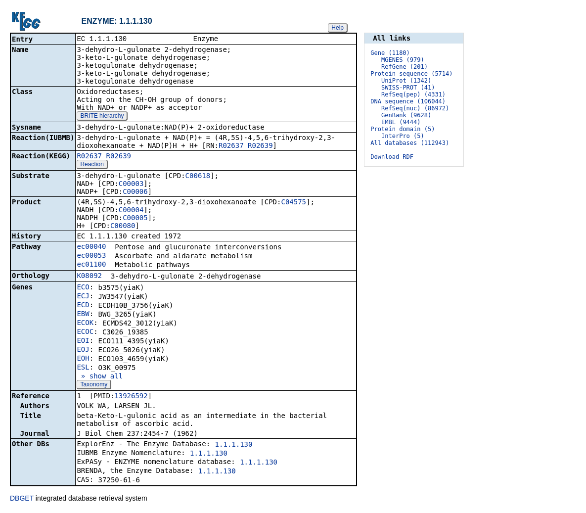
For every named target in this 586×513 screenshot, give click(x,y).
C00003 (131, 184)
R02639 (260, 146)
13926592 (130, 397)
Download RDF (391, 156)
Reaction (91, 165)
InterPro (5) (402, 136)
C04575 (293, 203)
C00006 (135, 192)
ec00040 (91, 247)
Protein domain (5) (402, 129)
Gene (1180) (389, 52)
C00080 (122, 227)
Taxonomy (93, 385)
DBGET (22, 499)
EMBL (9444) (400, 122)
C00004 (131, 211)
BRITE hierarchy (102, 116)
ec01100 (91, 265)
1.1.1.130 (234, 445)
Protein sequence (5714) (411, 73)
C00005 (135, 219)
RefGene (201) (404, 66)
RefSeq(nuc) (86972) (415, 108)
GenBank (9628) (406, 115)
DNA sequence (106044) (408, 101)
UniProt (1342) (406, 80)
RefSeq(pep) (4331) (413, 94)
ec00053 (91, 256)
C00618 (198, 177)
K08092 (89, 276)
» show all (100, 377)
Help (337, 27)
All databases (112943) (409, 143)
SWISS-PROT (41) (408, 87)
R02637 (231, 146)
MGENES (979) (402, 59)
